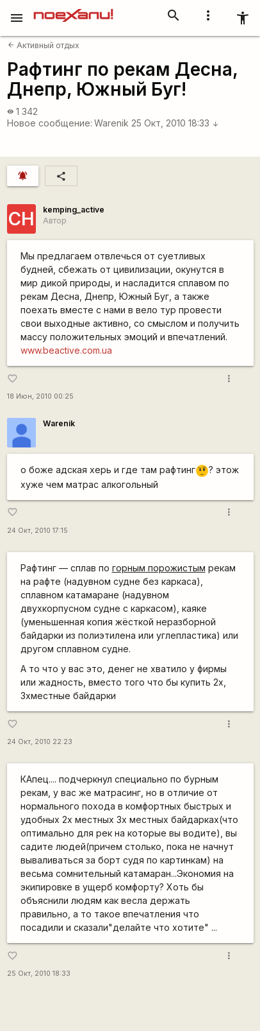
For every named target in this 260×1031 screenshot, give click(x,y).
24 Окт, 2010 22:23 (39, 742)
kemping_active (73, 209)
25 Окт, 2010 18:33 (175, 122)
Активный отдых (43, 45)
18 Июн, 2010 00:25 (40, 396)
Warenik (111, 122)
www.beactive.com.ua (66, 350)
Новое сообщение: (49, 122)
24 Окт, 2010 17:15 (37, 530)
